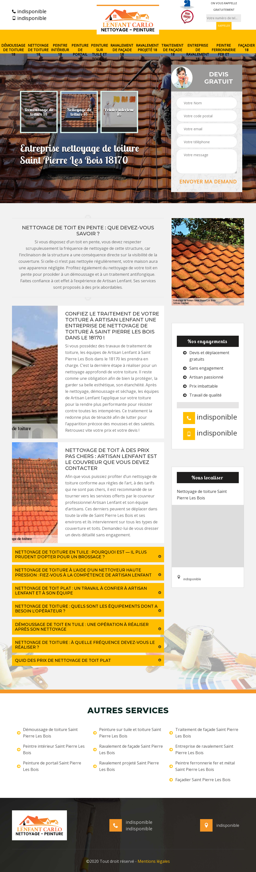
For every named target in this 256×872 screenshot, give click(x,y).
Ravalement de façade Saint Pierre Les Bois (128, 749)
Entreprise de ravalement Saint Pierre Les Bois (201, 749)
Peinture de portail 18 (79, 52)
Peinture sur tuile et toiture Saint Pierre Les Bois (127, 733)
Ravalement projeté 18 (147, 47)
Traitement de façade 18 (172, 50)
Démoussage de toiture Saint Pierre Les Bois (47, 733)
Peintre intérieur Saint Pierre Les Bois (51, 749)
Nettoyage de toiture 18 (38, 50)
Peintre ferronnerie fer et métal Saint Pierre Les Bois (202, 766)
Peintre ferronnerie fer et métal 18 (224, 52)
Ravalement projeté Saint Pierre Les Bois (126, 766)
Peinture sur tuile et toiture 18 (99, 54)
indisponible (29, 11)
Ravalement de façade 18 (121, 50)
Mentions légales (154, 861)
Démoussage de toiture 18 (13, 50)
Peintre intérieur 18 (60, 50)
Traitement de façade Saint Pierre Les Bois (203, 733)
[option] (39, 112)
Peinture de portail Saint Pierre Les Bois (49, 766)
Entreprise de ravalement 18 (197, 52)
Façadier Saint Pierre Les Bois (200, 779)
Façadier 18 (246, 47)
